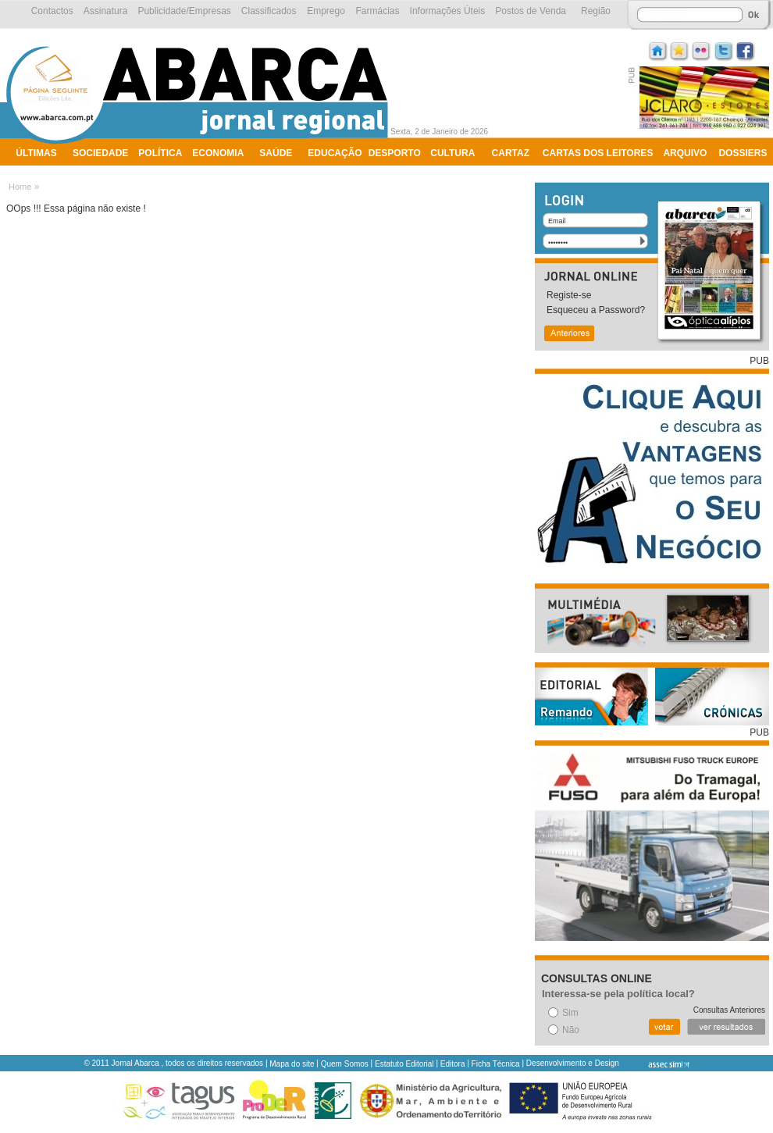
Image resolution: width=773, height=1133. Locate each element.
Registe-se (569, 295)
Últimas (36, 153)
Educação (335, 153)
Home (20, 186)
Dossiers (742, 153)
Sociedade (100, 153)
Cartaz (510, 153)
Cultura (452, 153)
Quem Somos (345, 1064)
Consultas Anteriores (729, 1010)
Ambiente (41, 173)
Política (160, 153)
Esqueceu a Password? (596, 310)
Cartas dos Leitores (598, 153)
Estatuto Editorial (404, 1064)
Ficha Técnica (496, 1064)
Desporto (395, 153)
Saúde (275, 153)
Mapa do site (291, 1064)
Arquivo (685, 153)
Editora (452, 1064)
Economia (218, 153)
